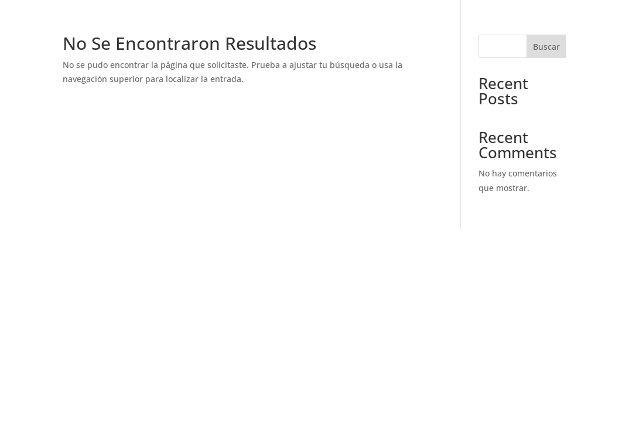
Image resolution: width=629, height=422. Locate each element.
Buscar (546, 46)
